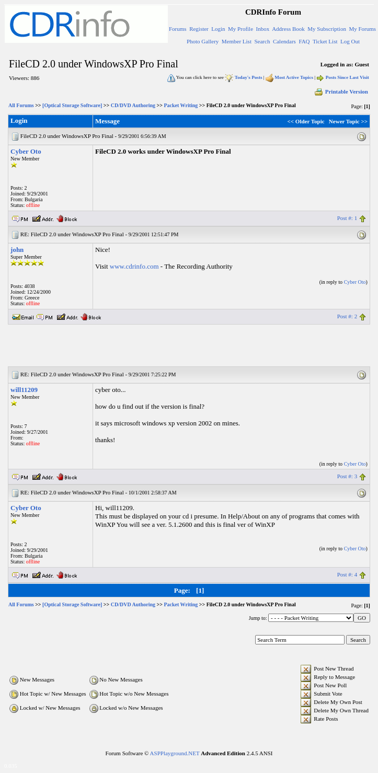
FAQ (304, 41)
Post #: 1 (347, 218)
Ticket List (325, 41)
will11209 (24, 390)
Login (218, 29)
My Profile (240, 29)
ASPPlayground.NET (175, 753)
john (17, 249)
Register (199, 29)
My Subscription (326, 29)
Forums (178, 29)
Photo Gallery (203, 41)
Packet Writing (181, 105)
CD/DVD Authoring (133, 105)
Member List (236, 41)
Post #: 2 (347, 316)
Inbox (263, 29)
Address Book (288, 29)
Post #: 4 (347, 574)
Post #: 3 (347, 476)
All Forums (21, 105)
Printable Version (341, 91)
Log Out (350, 41)
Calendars (284, 41)
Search (262, 41)
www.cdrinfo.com (134, 266)
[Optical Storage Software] (72, 105)
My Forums (362, 29)
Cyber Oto (25, 151)
